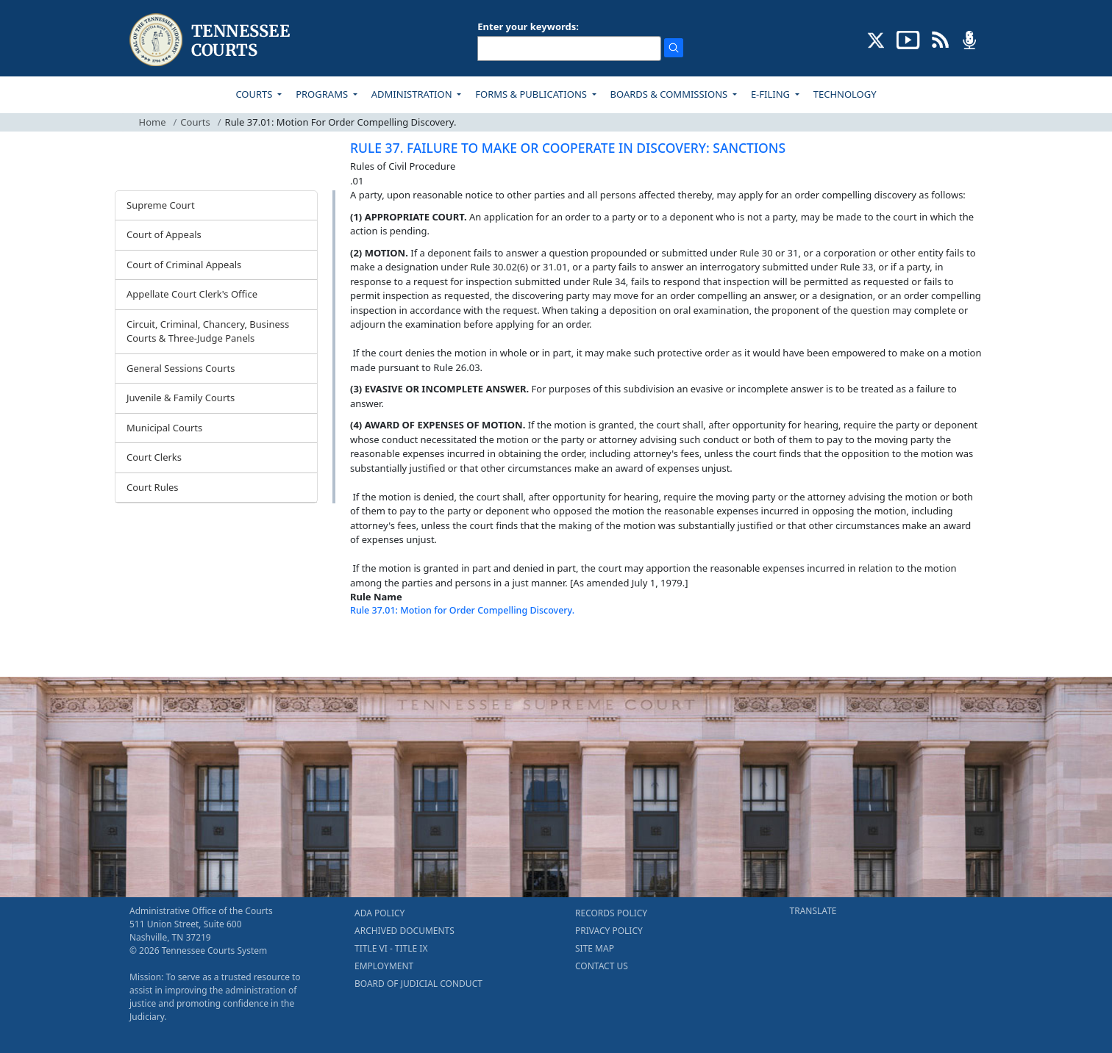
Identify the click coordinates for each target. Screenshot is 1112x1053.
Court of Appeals (164, 234)
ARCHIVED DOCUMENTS (404, 930)
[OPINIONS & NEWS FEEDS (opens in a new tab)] (940, 39)
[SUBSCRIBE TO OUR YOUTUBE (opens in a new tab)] (908, 39)
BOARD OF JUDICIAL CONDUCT (418, 983)
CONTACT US (601, 966)
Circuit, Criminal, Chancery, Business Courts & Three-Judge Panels (207, 331)
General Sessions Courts (180, 368)
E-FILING (772, 94)
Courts (195, 122)
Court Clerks (154, 457)
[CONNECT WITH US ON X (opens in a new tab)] (876, 39)
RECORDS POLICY (611, 913)
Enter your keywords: (528, 26)
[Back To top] (375, 647)
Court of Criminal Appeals (183, 264)
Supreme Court (160, 205)
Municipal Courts (164, 427)
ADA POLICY (379, 913)
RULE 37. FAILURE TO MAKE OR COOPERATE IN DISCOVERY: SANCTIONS (567, 148)
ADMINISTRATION (413, 94)
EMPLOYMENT (383, 966)
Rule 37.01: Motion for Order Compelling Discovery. (462, 610)
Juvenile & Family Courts (180, 397)
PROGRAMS (323, 94)
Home (152, 122)
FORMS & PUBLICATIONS (532, 94)
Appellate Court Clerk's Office (191, 294)
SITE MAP (594, 948)
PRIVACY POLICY (609, 930)
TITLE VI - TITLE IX (390, 948)
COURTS (254, 94)
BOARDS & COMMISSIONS (670, 94)
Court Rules (152, 487)
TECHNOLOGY (845, 94)
